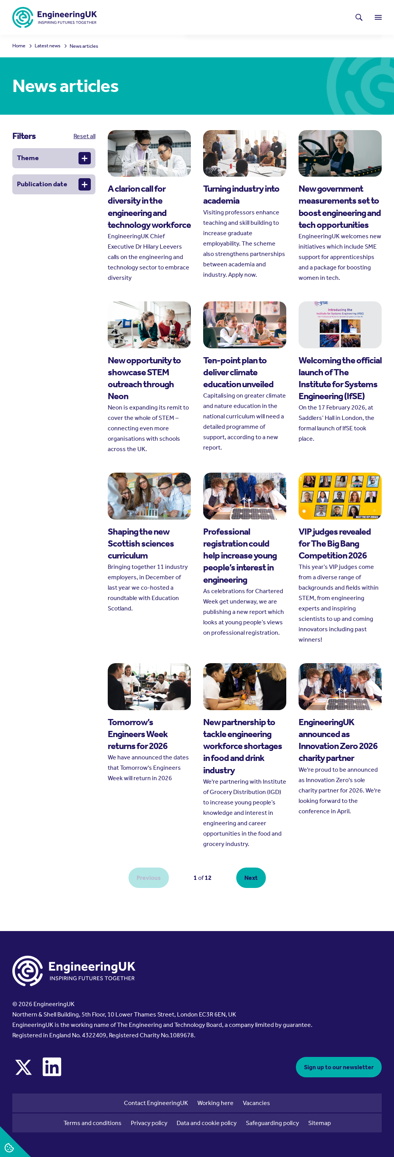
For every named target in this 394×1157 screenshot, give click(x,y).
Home (18, 46)
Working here (215, 1103)
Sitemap (319, 1123)
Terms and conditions (92, 1123)
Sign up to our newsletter (339, 1067)
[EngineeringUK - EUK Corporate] (54, 17)
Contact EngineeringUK (156, 1103)
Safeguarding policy (272, 1123)
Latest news (222, 13)
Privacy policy (149, 1123)
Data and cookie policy (207, 1123)
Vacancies (256, 1103)
